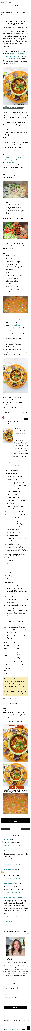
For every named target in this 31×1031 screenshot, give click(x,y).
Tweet (6, 820)
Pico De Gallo (17, 58)
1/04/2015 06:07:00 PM (12, 892)
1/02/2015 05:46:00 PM (12, 846)
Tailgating (11, 12)
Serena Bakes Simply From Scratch (15, 1029)
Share (12, 820)
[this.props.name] (13, 6)
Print (26, 419)
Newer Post (6, 828)
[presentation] (14, 1002)
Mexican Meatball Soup (13, 157)
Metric (17, 470)
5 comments (15, 821)
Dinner (6, 18)
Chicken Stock (15, 325)
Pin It (18, 820)
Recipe (11, 18)
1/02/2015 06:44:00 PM (12, 865)
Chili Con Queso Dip (15, 56)
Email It (25, 820)
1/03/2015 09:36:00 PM (12, 879)
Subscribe (15, 1007)
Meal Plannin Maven (10, 869)
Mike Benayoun (9, 851)
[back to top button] (28, 1028)
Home (3, 12)
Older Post (25, 828)
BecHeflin (7, 839)
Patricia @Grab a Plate (11, 883)
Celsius (21, 583)
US (13, 470)
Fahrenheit (16, 583)
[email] (15, 994)
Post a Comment (8, 921)
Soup (17, 18)
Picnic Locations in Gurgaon (13, 897)
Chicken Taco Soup (17, 155)
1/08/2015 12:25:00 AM (12, 916)
